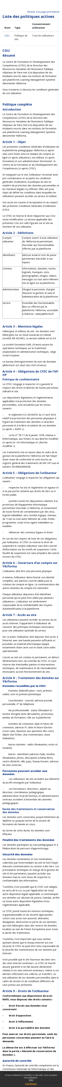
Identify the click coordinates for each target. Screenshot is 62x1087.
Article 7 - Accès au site (19, 615)
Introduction (11, 109)
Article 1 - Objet (14, 142)
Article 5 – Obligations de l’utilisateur (29, 473)
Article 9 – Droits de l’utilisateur (25, 991)
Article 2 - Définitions (17, 233)
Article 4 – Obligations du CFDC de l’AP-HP (30, 373)
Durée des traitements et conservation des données (28, 810)
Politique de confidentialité (20, 379)
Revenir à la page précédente (43, 11)
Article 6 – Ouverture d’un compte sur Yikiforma (30, 564)
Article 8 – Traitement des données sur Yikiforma (30, 679)
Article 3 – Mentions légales (22, 326)
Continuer (31, 1084)
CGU (31, 1079)
